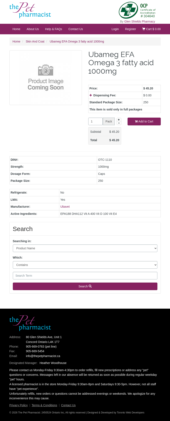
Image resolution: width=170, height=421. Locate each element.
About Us (33, 29)
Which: (18, 257)
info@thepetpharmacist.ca (43, 356)
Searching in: (22, 241)
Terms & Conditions (44, 405)
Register (130, 29)
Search (84, 286)
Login (115, 29)
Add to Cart (144, 121)
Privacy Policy (18, 405)
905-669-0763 (35, 346)
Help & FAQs (53, 29)
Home (16, 29)
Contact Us (75, 29)
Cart (151, 29)
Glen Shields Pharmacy (139, 21)
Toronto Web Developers (130, 412)
